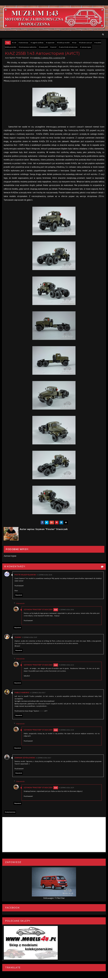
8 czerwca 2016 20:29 (67, 787)
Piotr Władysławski (25, 575)
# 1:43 (14, 42)
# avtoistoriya (23, 42)
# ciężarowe (50, 42)
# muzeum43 (43, 47)
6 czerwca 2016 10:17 (43, 757)
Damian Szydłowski (25, 758)
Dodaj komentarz (10, 812)
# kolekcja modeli (63, 42)
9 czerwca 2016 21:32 (67, 665)
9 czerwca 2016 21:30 (67, 730)
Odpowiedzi (21, 603)
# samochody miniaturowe (68, 47)
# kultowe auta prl (85, 42)
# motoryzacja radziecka (27, 47)
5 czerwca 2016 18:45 (44, 574)
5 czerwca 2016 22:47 (29, 637)
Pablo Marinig (22, 693)
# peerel (53, 47)
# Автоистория (85, 47)
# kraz (74, 42)
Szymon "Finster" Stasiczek (39, 610)
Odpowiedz (18, 595)
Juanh (18, 637)
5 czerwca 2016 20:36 (67, 609)
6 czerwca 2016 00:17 (37, 692)
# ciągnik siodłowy (37, 42)
